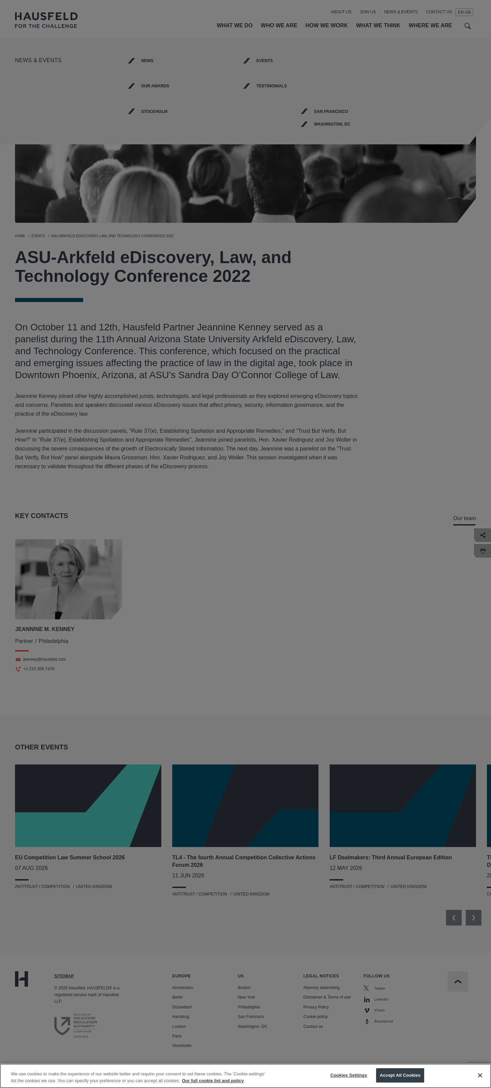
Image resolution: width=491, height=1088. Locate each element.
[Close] (480, 1076)
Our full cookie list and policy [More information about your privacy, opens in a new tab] (212, 1082)
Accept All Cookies (400, 1076)
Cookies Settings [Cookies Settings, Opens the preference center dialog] (348, 1076)
